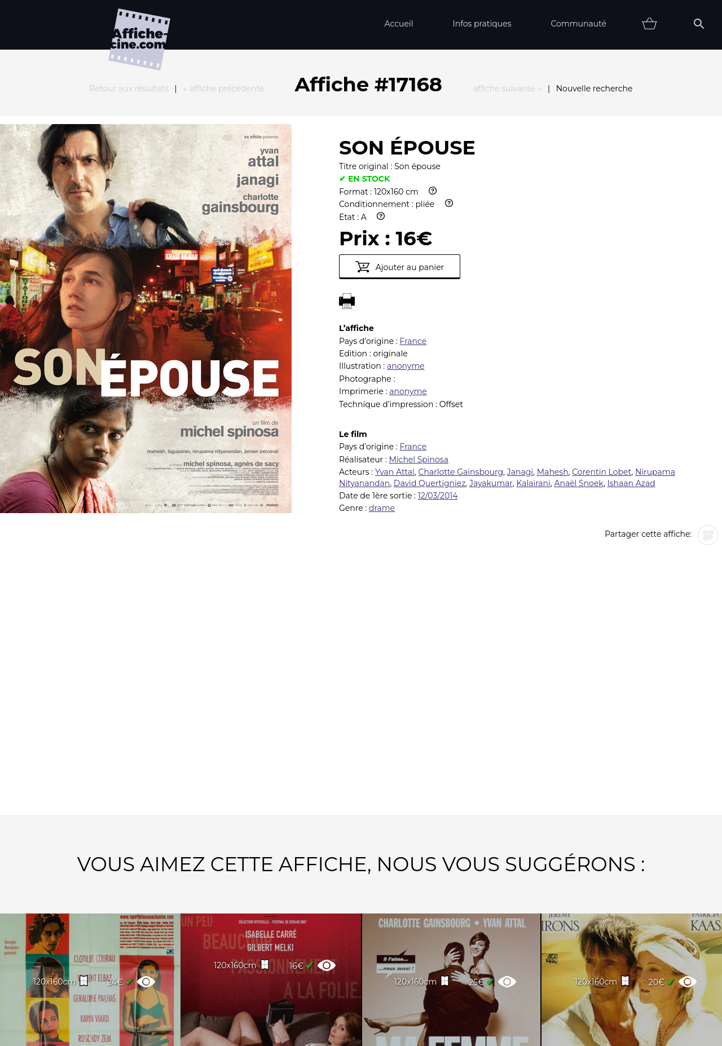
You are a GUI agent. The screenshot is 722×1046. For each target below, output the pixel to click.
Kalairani (533, 359)
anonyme (406, 242)
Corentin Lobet (601, 348)
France (413, 217)
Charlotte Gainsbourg (461, 348)
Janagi (520, 348)
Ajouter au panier (399, 142)
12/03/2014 (438, 372)
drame (382, 384)
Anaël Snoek (578, 359)
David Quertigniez (429, 359)
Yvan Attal (395, 348)
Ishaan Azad (631, 359)
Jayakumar (491, 359)
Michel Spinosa (418, 335)
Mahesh (553, 348)
